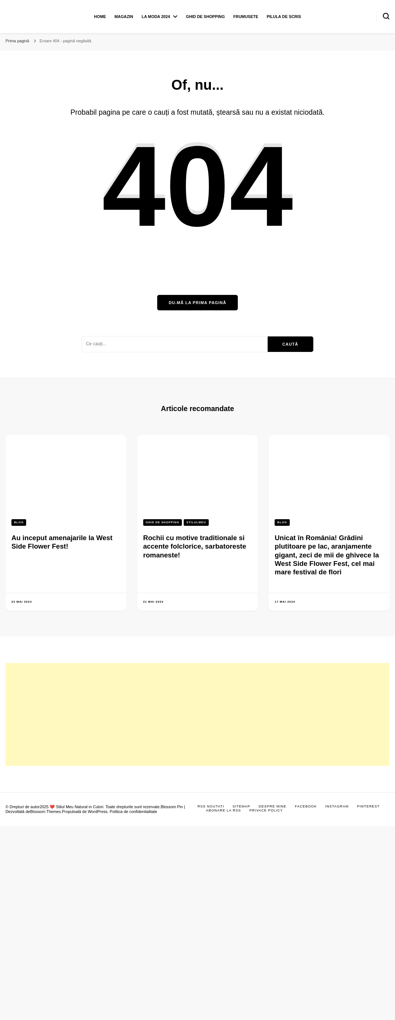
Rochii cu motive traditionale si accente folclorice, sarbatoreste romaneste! (194, 546)
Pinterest (368, 806)
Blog (19, 522)
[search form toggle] (386, 16)
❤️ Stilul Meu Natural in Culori (76, 807)
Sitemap (241, 806)
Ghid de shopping (205, 16)
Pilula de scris (284, 16)
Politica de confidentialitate (133, 811)
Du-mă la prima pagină (197, 302)
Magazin (123, 16)
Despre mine (272, 806)
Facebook (306, 806)
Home (100, 16)
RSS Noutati (211, 806)
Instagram (337, 806)
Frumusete (245, 16)
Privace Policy (266, 810)
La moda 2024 (156, 16)
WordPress (97, 811)
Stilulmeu (196, 522)
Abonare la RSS (223, 810)
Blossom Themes (45, 811)
